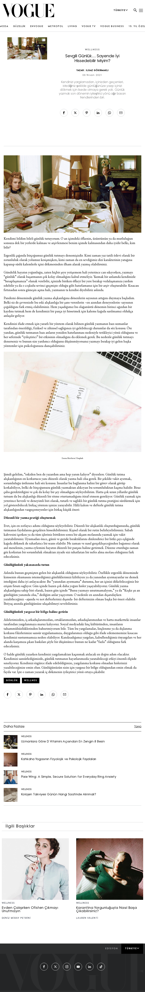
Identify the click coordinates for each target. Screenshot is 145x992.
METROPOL (55, 26)
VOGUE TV (89, 26)
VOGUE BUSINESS (112, 26)
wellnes (30, 680)
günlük (12, 680)
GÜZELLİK (19, 26)
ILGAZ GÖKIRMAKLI (97, 70)
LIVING (72, 26)
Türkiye (132, 948)
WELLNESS (92, 50)
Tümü (137, 726)
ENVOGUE (36, 26)
